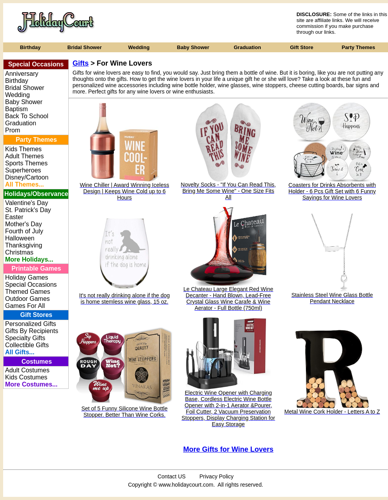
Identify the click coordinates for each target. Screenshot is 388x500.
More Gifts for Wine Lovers (228, 449)
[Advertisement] (201, 23)
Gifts (81, 63)
